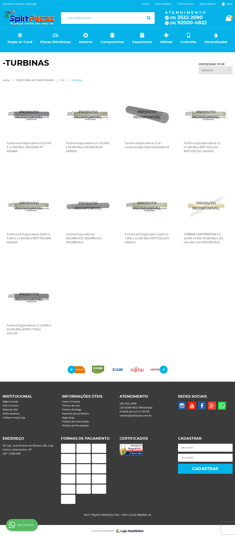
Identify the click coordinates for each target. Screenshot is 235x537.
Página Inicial (10, 401)
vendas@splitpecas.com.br (136, 415)
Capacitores (142, 42)
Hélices (166, 42)
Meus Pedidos (163, 4)
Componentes (112, 42)
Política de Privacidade (75, 425)
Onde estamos (11, 413)
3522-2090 (186, 17)
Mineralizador (216, 42)
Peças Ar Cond (20, 42)
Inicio (229, 4)
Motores (86, 42)
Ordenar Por (212, 64)
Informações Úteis (82, 396)
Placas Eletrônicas (55, 42)
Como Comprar (71, 401)
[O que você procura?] (149, 18)
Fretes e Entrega (71, 409)
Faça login (31, 4)
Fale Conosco (186, 4)
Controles (188, 42)
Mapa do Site (10, 409)
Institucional (17, 396)
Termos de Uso (71, 405)
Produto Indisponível (29, 114)
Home (145, 4)
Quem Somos (208, 4)
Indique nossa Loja (14, 417)
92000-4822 (188, 22)
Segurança (68, 417)
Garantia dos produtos (75, 413)
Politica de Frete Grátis (75, 421)
